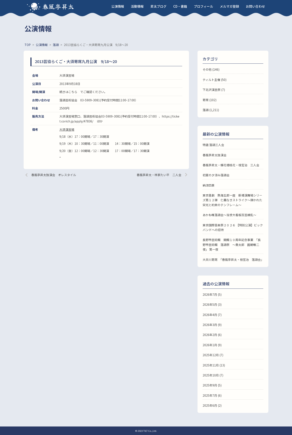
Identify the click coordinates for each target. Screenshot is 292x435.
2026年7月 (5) (212, 294)
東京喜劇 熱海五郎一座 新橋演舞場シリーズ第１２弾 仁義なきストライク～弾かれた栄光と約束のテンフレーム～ (232, 200)
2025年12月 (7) (213, 355)
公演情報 (117, 6)
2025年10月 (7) (213, 375)
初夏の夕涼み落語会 (216, 175)
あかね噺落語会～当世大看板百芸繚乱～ (229, 215)
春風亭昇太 (58, 6)
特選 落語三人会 (213, 145)
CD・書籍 (180, 6)
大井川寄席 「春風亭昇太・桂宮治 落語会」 (233, 259)
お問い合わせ (255, 6)
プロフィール (203, 6)
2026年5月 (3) (212, 304)
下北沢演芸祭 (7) (214, 90)
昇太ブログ (158, 6)
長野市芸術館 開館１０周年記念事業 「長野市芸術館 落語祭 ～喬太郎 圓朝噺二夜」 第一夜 (232, 244)
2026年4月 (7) (212, 315)
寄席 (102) (209, 100)
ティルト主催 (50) (214, 80)
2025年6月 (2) (212, 405)
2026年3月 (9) (212, 325)
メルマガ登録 (229, 6)
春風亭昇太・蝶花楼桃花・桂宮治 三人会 (231, 165)
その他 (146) (211, 69)
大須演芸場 (66, 129)
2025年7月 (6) (212, 395)
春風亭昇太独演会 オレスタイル (53, 175)
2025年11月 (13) (214, 365)
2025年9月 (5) (212, 385)
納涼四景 (209, 185)
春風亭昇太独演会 (214, 155)
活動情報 (137, 6)
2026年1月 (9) (212, 345)
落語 (206, 110)
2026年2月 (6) (212, 335)
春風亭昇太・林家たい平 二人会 (159, 175)
